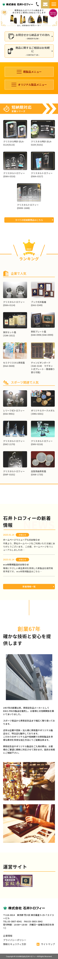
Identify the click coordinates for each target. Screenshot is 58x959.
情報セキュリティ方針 (14, 944)
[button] (4, 17)
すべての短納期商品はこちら (29, 231)
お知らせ (22, 534)
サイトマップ (46, 944)
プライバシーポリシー (14, 940)
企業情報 (7, 935)
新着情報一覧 (29, 586)
